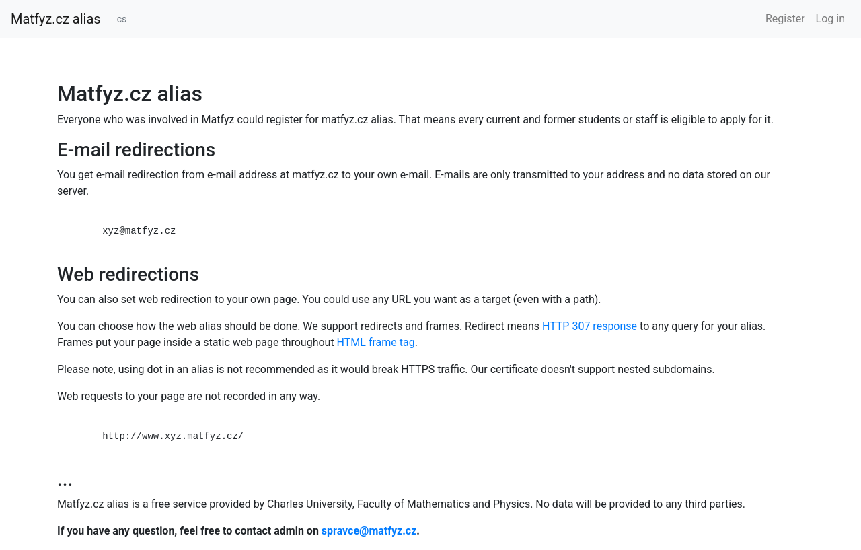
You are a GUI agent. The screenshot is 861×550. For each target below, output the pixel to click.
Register (785, 18)
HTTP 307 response (589, 326)
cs (122, 18)
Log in (830, 18)
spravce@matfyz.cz (369, 530)
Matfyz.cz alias (56, 19)
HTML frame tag (376, 342)
